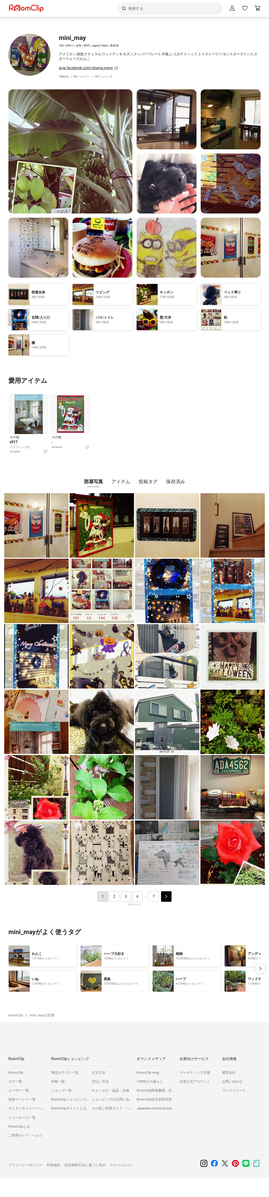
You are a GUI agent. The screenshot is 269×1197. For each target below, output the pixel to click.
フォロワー (83, 77)
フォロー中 (107, 77)
